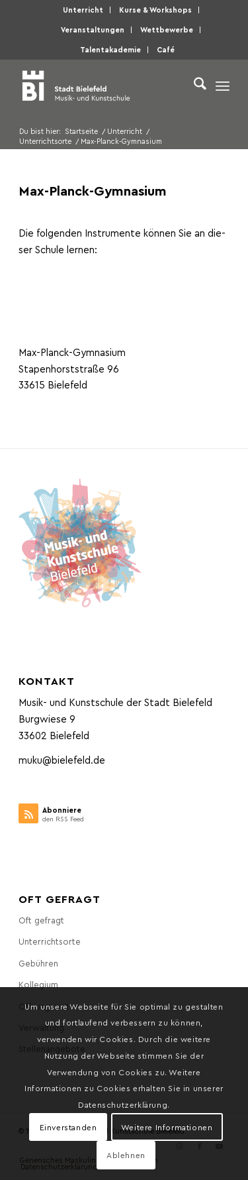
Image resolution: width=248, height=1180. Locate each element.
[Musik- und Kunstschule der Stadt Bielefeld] (103, 85)
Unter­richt (83, 9)
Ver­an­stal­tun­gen (92, 29)
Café (166, 49)
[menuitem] (83, 10)
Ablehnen (125, 1154)
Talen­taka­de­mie (110, 49)
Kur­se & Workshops (155, 9)
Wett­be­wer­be (166, 29)
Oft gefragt (41, 920)
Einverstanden (68, 1127)
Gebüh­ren (38, 963)
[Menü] (222, 85)
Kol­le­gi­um (38, 984)
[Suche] (193, 85)
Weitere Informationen (167, 1127)
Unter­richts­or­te (50, 941)
